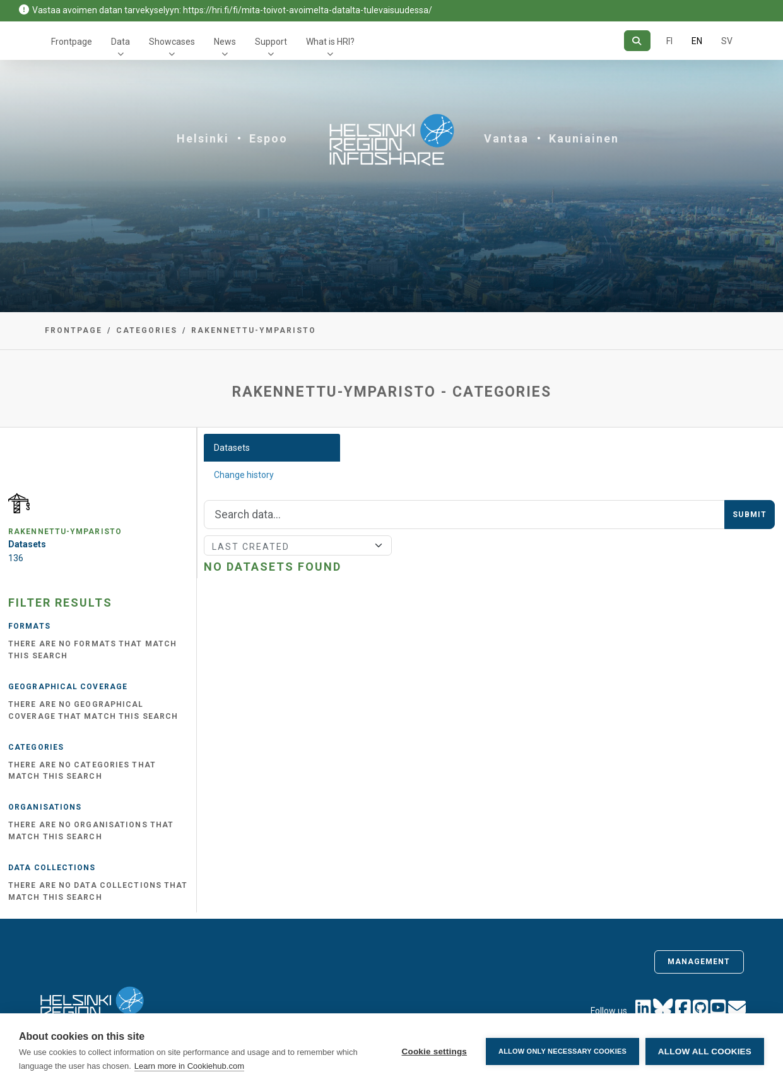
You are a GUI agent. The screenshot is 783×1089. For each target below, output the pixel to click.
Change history (244, 475)
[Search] (637, 40)
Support (271, 42)
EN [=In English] (697, 41)
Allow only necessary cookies (562, 1051)
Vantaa (506, 138)
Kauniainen (584, 138)
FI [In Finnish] (669, 41)
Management (699, 961)
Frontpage (71, 42)
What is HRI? (330, 42)
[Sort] (298, 545)
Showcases (172, 42)
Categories (146, 330)
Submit (750, 514)
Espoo (268, 138)
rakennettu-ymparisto (253, 330)
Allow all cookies (704, 1051)
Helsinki (203, 138)
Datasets (232, 448)
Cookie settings (434, 1051)
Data (120, 42)
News (225, 42)
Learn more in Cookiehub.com (189, 1066)
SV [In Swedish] (727, 41)
